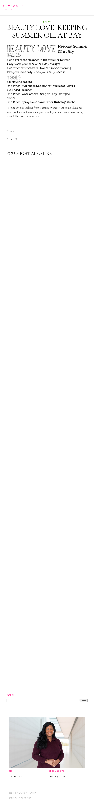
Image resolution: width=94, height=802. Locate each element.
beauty (47, 22)
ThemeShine (25, 798)
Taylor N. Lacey (14, 7)
